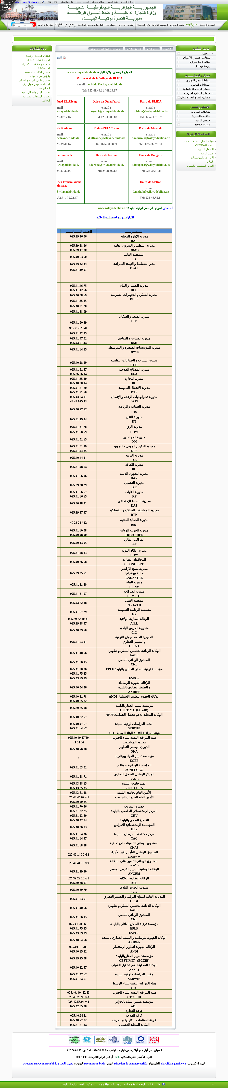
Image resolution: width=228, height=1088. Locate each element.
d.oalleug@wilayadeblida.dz (60, 111)
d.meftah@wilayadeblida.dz (151, 191)
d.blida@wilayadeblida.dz (151, 111)
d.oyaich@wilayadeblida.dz (106, 111)
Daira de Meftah (150, 182)
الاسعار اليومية (205, 149)
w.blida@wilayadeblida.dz (105, 84)
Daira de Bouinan (60, 128)
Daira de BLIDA (150, 101)
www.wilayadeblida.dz (81, 72)
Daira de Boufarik (60, 155)
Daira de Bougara (150, 155)
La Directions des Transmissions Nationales (60, 183)
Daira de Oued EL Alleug (60, 101)
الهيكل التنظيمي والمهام (200, 165)
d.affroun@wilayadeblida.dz (106, 138)
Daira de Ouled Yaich (106, 101)
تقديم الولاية (207, 153)
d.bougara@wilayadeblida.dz (151, 164)
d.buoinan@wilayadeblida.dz (60, 138)
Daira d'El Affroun (106, 128)
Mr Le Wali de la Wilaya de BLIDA (100, 78)
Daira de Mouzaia (150, 128)
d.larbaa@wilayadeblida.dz (106, 164)
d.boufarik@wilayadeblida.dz (60, 164)
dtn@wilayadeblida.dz (65, 191)
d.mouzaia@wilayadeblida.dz (151, 138)
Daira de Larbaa (106, 155)
